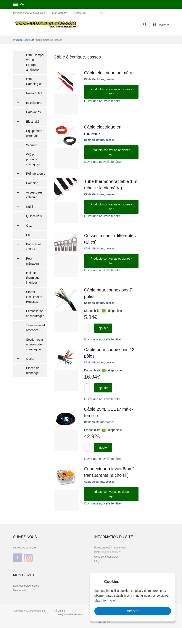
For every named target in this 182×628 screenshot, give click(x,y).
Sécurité (25, 145)
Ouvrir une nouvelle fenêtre (102, 101)
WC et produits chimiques (33, 159)
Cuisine (24, 206)
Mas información (105, 600)
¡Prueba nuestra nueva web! (29, 13)
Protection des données (108, 552)
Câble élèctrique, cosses (99, 79)
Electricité (29, 40)
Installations (27, 102)
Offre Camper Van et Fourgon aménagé (35, 62)
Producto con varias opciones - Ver (111, 92)
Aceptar (133, 611)
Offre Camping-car (34, 81)
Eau (22, 235)
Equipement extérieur (27, 133)
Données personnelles (26, 585)
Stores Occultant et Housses (27, 297)
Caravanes (33, 112)
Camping (25, 183)
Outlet (23, 358)
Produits (17, 40)
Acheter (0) (80, 13)
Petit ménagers (26, 261)
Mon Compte (59, 13)
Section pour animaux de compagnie (34, 344)
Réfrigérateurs (29, 173)
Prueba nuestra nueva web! (110, 547)
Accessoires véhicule (27, 195)
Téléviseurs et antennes (35, 328)
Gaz (22, 225)
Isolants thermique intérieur (33, 277)
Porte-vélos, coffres (27, 247)
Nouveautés (34, 93)
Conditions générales (106, 556)
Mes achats (19, 590)
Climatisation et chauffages (28, 313)
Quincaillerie (28, 216)
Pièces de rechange (26, 370)
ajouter (103, 328)
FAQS (102, 13)
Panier (161, 24)
